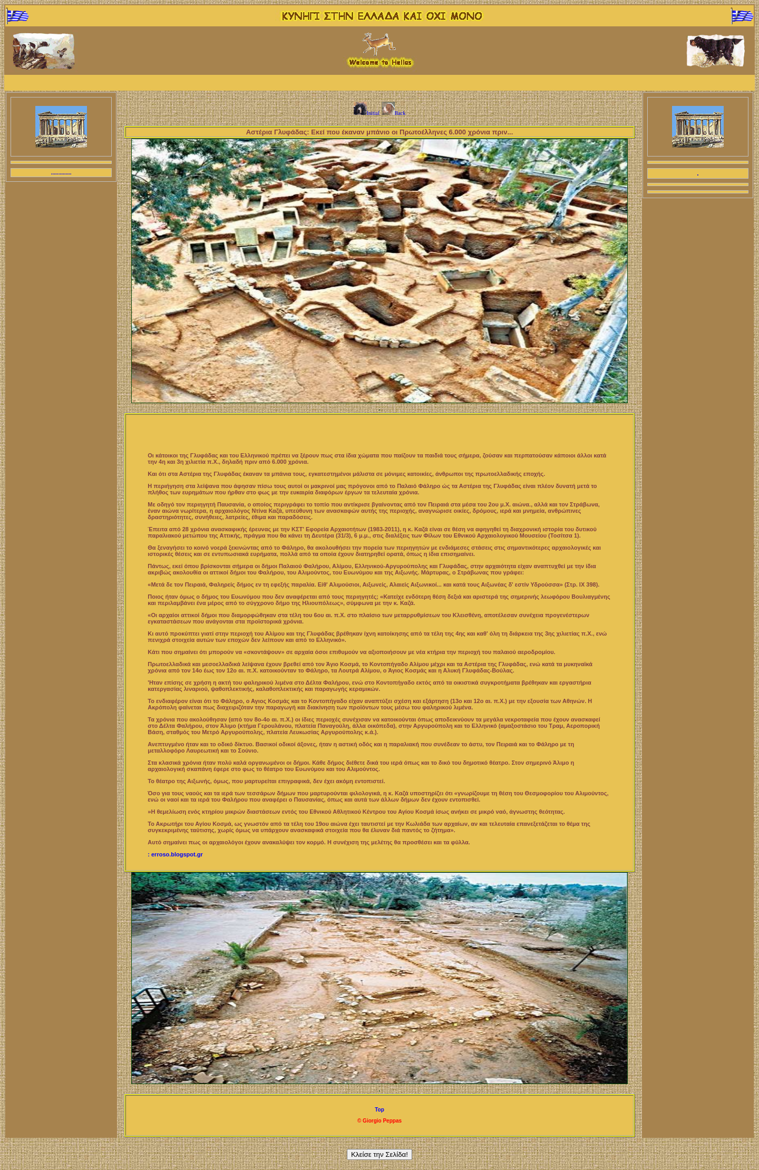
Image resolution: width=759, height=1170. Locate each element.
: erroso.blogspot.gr (175, 854)
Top (379, 1110)
